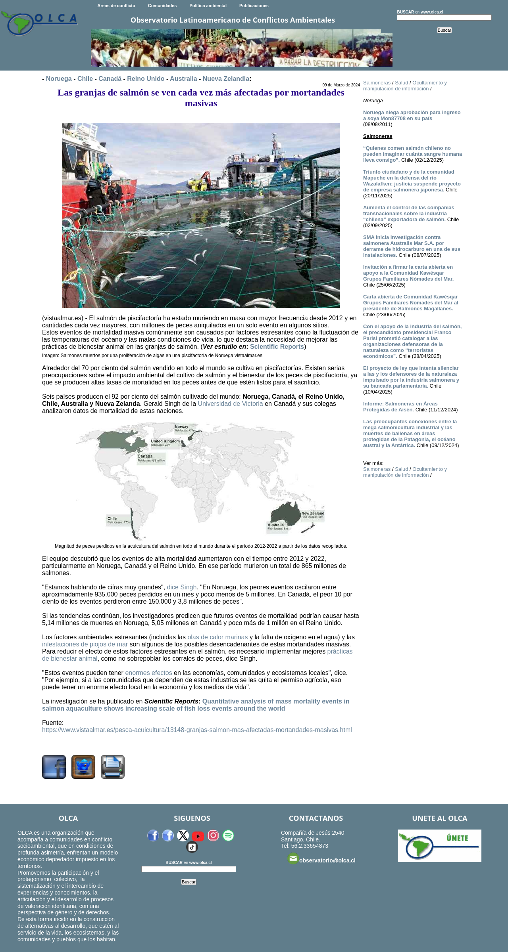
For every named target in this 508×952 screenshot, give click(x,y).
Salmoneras (377, 83)
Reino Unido (145, 78)
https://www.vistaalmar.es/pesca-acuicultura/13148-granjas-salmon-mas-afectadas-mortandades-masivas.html (197, 729)
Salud (401, 83)
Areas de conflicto (116, 5)
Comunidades (162, 5)
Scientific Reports (277, 346)
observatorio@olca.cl (321, 858)
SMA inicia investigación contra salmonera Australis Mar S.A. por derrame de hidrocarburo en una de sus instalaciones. (411, 246)
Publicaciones (254, 5)
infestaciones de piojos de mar (85, 644)
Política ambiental (208, 5)
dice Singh (182, 587)
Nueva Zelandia (226, 78)
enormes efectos (148, 672)
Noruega (59, 78)
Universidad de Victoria (230, 403)
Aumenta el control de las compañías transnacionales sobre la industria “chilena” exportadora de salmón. (408, 213)
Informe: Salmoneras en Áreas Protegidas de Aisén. (400, 407)
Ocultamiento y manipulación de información (405, 86)
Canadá (109, 78)
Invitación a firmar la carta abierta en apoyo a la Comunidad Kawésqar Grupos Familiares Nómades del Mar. (408, 273)
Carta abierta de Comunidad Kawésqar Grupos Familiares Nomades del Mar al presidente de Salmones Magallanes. (410, 303)
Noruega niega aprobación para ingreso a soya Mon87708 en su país (412, 115)
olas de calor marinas (217, 637)
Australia (183, 78)
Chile (85, 78)
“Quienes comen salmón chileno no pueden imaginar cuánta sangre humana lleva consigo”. (412, 154)
